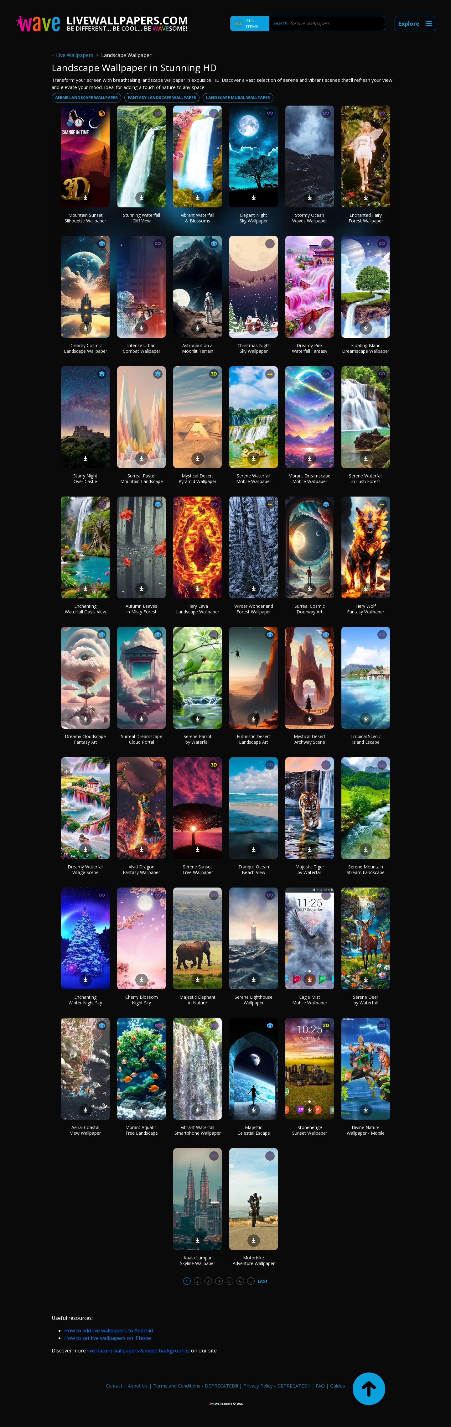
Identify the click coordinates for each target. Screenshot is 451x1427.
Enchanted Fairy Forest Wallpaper (366, 218)
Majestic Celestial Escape (253, 1130)
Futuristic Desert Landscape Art (253, 739)
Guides (337, 1386)
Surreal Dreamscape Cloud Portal (141, 739)
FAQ (320, 1386)
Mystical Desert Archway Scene (309, 739)
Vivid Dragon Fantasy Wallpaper (141, 869)
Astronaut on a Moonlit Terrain (197, 348)
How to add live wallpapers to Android (108, 1330)
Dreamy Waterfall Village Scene (85, 869)
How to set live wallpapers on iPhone (107, 1338)
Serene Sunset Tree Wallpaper (197, 869)
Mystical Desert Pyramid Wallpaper (197, 478)
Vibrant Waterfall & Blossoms (197, 218)
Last (263, 1281)
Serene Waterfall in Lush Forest (365, 478)
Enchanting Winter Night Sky (85, 1000)
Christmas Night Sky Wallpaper (253, 348)
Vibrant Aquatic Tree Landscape (141, 1130)
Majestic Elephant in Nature (197, 1000)
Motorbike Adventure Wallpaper (254, 1260)
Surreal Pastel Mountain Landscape (141, 478)
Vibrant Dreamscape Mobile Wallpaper (309, 478)
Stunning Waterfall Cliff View (141, 218)
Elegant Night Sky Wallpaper (254, 218)
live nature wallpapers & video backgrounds (138, 1350)
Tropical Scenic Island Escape (365, 739)
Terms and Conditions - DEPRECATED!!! (195, 1386)
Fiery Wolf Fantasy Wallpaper (365, 609)
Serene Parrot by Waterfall (198, 739)
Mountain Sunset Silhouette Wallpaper (85, 218)
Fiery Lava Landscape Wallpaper (197, 609)
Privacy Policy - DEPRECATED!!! (276, 1386)
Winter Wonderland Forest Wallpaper (253, 609)
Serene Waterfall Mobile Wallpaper (253, 478)
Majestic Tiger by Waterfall (309, 869)
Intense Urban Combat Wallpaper (141, 348)
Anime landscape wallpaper (86, 97)
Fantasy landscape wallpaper (162, 97)
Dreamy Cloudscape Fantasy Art (85, 739)
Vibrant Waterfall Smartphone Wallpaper (197, 1130)
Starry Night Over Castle (85, 478)
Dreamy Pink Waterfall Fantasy (309, 348)
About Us (138, 1386)
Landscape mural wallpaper (238, 97)
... (250, 1281)
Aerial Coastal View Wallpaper (85, 1130)
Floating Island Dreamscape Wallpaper (365, 348)
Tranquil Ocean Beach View (253, 869)
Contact (114, 1386)
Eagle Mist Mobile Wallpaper (309, 1000)
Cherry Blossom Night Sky (141, 1000)
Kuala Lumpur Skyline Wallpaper (197, 1260)
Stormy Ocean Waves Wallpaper (309, 218)
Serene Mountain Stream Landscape (366, 869)
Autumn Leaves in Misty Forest (141, 609)
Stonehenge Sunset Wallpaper (309, 1130)
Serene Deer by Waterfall (365, 1000)
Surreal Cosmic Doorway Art (309, 609)
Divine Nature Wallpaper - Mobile (366, 1130)
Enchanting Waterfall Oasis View (85, 609)
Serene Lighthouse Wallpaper (253, 1000)
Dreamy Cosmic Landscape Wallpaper (85, 348)
